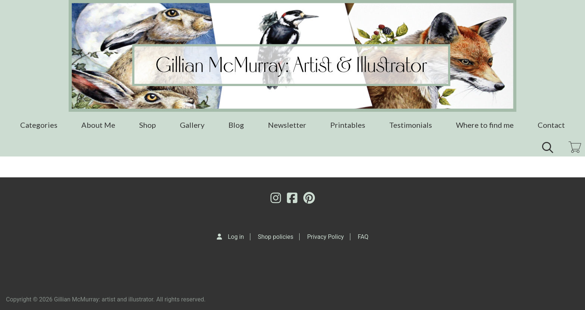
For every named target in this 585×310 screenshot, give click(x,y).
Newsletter (287, 124)
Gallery (192, 124)
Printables (347, 124)
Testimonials (410, 124)
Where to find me (485, 124)
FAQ (363, 236)
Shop (147, 124)
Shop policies (275, 236)
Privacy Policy (325, 236)
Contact (551, 124)
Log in (236, 236)
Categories (38, 124)
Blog (236, 124)
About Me (98, 124)
